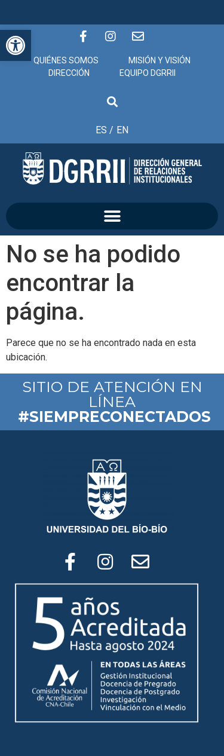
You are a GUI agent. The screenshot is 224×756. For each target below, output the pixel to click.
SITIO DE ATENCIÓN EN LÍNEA (114, 402)
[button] (112, 216)
